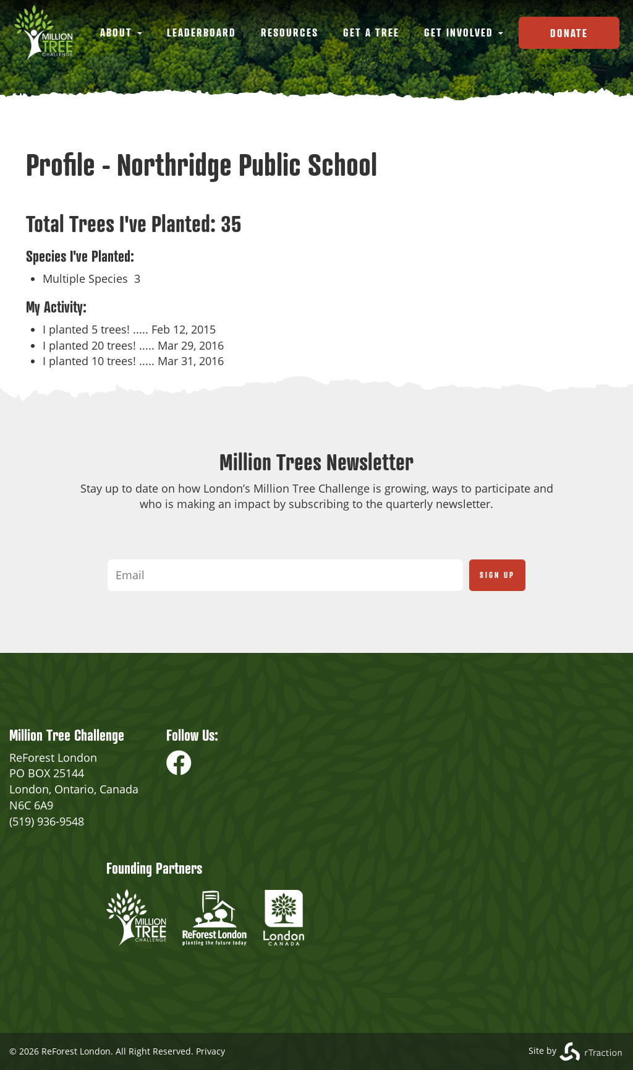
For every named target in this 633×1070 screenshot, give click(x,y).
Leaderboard (201, 32)
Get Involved (463, 32)
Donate (569, 33)
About (121, 32)
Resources (289, 32)
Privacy (210, 1051)
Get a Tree (371, 32)
